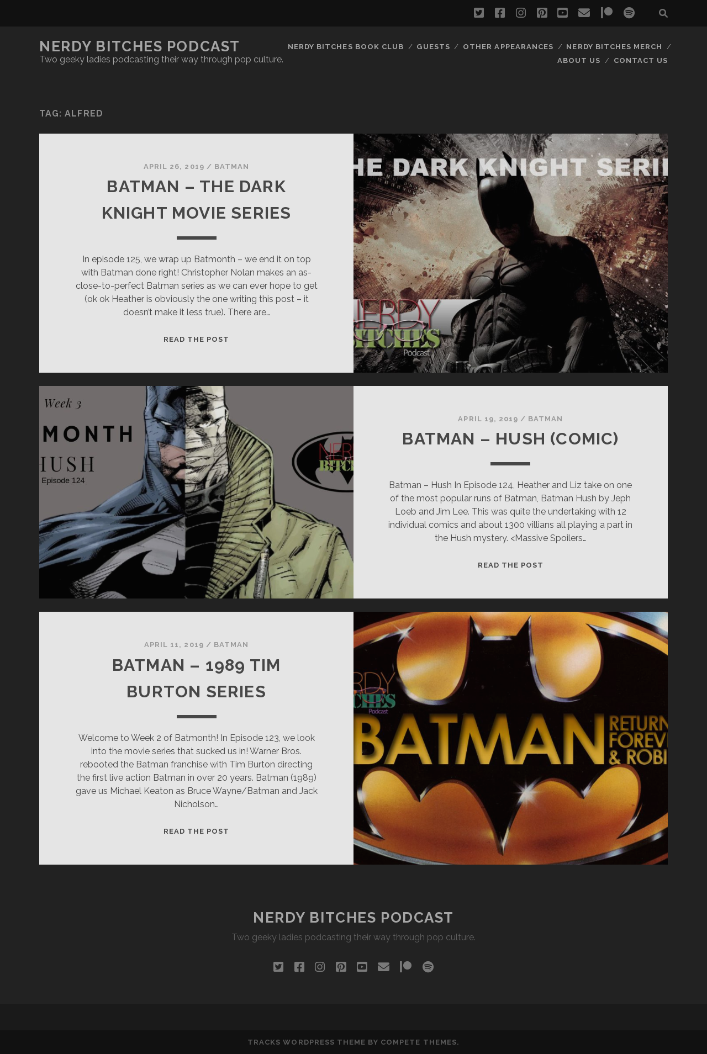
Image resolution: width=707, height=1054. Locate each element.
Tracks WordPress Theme (306, 1042)
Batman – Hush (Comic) (510, 438)
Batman (231, 166)
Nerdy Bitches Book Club (346, 47)
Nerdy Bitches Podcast (139, 46)
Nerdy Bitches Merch (614, 47)
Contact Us (641, 60)
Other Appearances (508, 47)
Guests (433, 47)
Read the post (196, 339)
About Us (578, 60)
